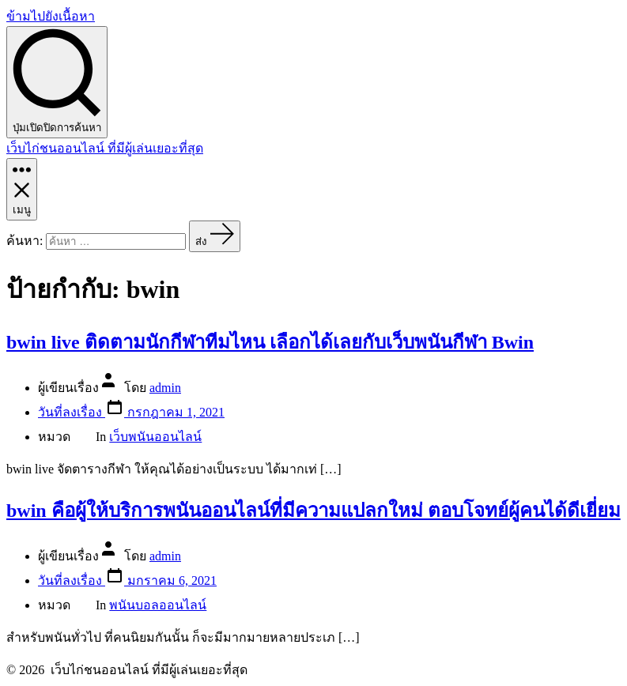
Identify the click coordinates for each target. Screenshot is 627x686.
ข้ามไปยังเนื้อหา (50, 16)
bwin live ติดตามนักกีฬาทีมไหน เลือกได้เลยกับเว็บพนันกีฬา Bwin (270, 342)
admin (165, 387)
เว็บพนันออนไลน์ (155, 436)
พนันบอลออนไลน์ (157, 605)
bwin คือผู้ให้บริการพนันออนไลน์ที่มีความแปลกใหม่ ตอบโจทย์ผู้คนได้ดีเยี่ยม (313, 510)
